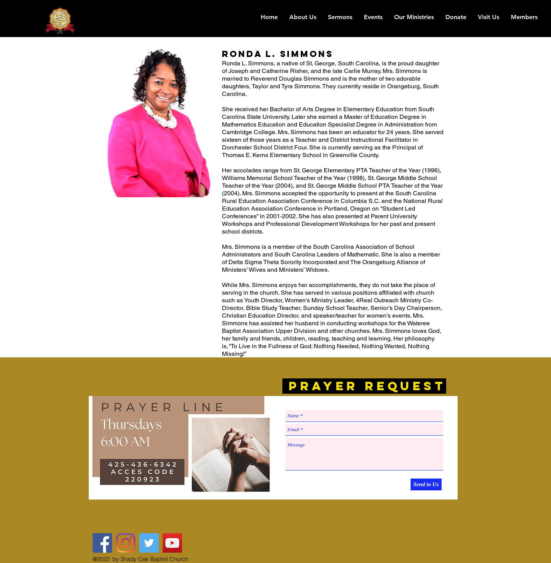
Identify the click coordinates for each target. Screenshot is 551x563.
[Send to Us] (426, 484)
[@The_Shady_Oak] (149, 543)
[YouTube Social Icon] (172, 543)
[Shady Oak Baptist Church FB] (102, 543)
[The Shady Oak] (125, 543)
